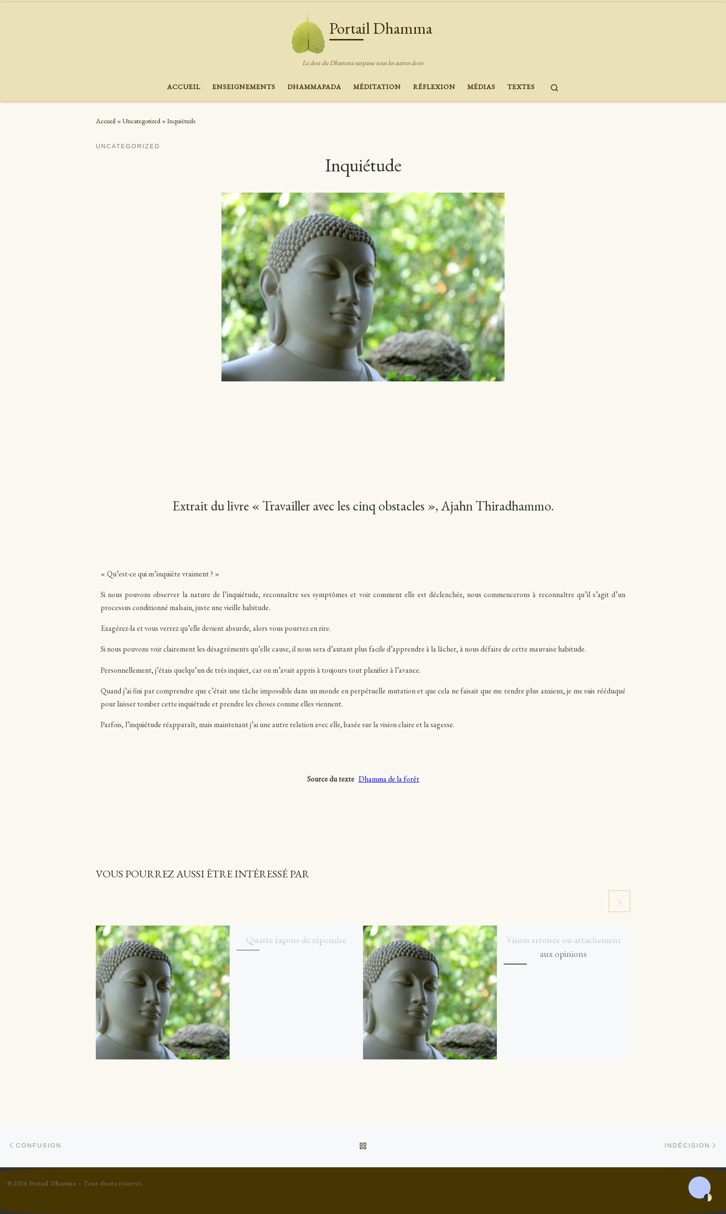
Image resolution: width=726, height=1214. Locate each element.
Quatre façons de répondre (296, 939)
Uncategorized (141, 121)
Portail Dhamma (52, 1183)
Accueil (106, 121)
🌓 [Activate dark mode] (708, 1198)
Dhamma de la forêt (389, 779)
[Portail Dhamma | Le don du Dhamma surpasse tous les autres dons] (308, 28)
